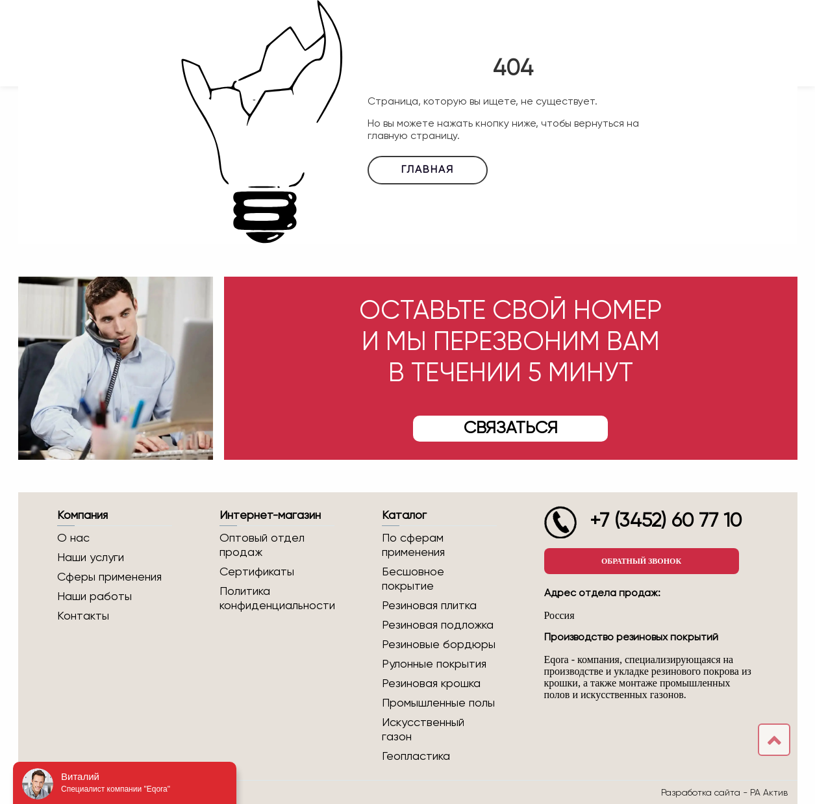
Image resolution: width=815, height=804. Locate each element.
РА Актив (769, 792)
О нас (73, 538)
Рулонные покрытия (434, 664)
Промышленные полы (438, 703)
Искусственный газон (423, 730)
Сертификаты (256, 572)
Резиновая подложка (438, 625)
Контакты (83, 616)
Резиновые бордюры (438, 645)
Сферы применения (109, 577)
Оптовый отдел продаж (262, 546)
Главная (427, 170)
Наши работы (94, 597)
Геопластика (416, 756)
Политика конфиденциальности (276, 599)
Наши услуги (90, 558)
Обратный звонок (641, 561)
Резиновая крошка (431, 684)
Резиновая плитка (429, 606)
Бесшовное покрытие (413, 579)
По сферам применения (413, 546)
